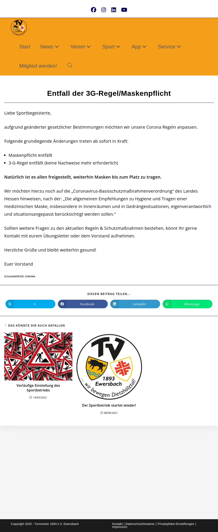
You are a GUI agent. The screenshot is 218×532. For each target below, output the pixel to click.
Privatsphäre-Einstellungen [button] (176, 524)
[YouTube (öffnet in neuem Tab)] (124, 10)
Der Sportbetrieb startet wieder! (109, 405)
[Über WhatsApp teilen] (187, 304)
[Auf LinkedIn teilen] (135, 304)
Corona (30, 276)
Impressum (119, 527)
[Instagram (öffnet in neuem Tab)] (104, 10)
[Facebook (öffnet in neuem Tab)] (93, 10)
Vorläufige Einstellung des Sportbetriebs (38, 387)
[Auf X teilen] (30, 304)
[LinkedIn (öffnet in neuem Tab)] (114, 10)
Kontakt (117, 524)
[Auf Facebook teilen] (83, 304)
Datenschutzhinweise (140, 524)
